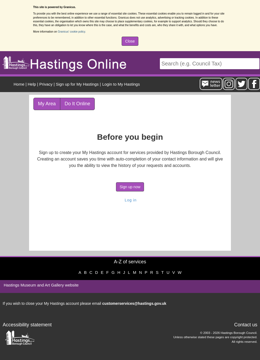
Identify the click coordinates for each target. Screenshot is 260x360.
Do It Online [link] (77, 103)
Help (32, 84)
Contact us (245, 324)
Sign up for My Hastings (77, 84)
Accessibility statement (27, 324)
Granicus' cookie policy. (72, 31)
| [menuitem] (20, 84)
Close (130, 41)
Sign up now (130, 187)
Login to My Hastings (121, 84)
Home (19, 84)
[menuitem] (120, 84)
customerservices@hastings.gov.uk (134, 303)
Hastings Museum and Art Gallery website (41, 285)
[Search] (209, 63)
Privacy (45, 84)
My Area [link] (47, 103)
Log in (129, 200)
